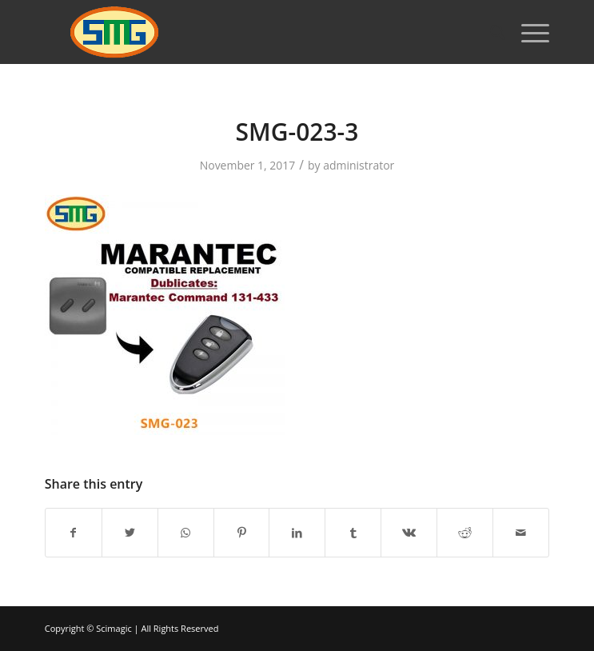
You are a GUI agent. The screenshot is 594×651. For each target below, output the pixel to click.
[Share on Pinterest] (241, 533)
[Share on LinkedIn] (297, 533)
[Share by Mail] (520, 533)
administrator (358, 165)
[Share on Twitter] (129, 533)
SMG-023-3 (297, 131)
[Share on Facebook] (74, 533)
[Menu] (527, 32)
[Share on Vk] (409, 533)
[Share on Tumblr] (353, 533)
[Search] (489, 32)
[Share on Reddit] (464, 533)
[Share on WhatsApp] (185, 533)
